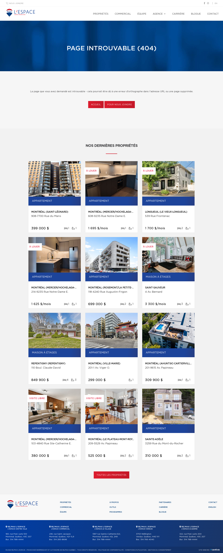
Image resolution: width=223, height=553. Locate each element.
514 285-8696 (60, 540)
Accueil (96, 105)
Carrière (178, 14)
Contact (213, 14)
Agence (158, 14)
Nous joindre (16, 3)
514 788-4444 (16, 540)
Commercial (123, 14)
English (212, 507)
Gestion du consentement (159, 550)
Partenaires (165, 502)
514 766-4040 (147, 540)
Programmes (116, 512)
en (216, 3)
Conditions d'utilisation (135, 550)
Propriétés (100, 14)
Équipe (141, 14)
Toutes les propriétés (112, 475)
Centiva (215, 550)
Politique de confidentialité (111, 550)
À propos (114, 502)
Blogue (196, 14)
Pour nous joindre (119, 105)
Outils (113, 507)
